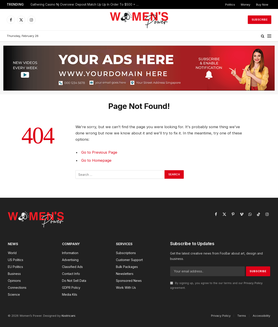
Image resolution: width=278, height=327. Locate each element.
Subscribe (259, 19)
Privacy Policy (253, 283)
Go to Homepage (96, 160)
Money (245, 4)
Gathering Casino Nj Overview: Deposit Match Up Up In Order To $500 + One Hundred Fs (86, 4)
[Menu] (269, 36)
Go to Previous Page (99, 152)
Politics (230, 4)
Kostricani (68, 315)
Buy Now (262, 4)
